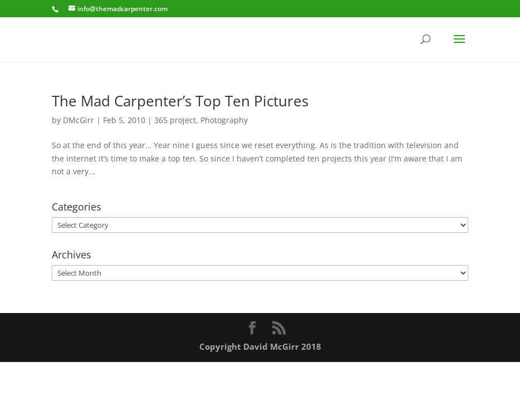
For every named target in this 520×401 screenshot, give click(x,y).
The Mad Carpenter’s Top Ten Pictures (180, 101)
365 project (175, 120)
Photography (224, 120)
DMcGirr (78, 120)
